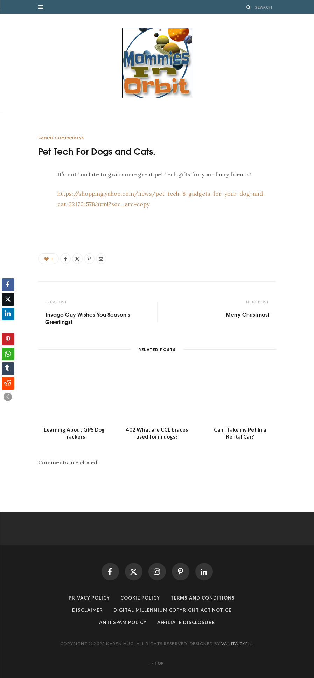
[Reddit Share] (8, 383)
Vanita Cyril (236, 643)
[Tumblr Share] (8, 368)
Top (157, 663)
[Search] (248, 7)
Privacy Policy (89, 598)
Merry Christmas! (247, 314)
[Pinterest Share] (8, 339)
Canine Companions (61, 137)
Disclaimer (87, 610)
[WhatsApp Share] (8, 354)
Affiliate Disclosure (186, 622)
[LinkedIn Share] (8, 314)
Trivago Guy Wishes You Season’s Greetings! (87, 318)
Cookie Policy (140, 598)
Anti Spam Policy (123, 622)
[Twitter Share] (8, 299)
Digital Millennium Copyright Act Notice (172, 610)
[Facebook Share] (8, 284)
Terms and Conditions (202, 598)
